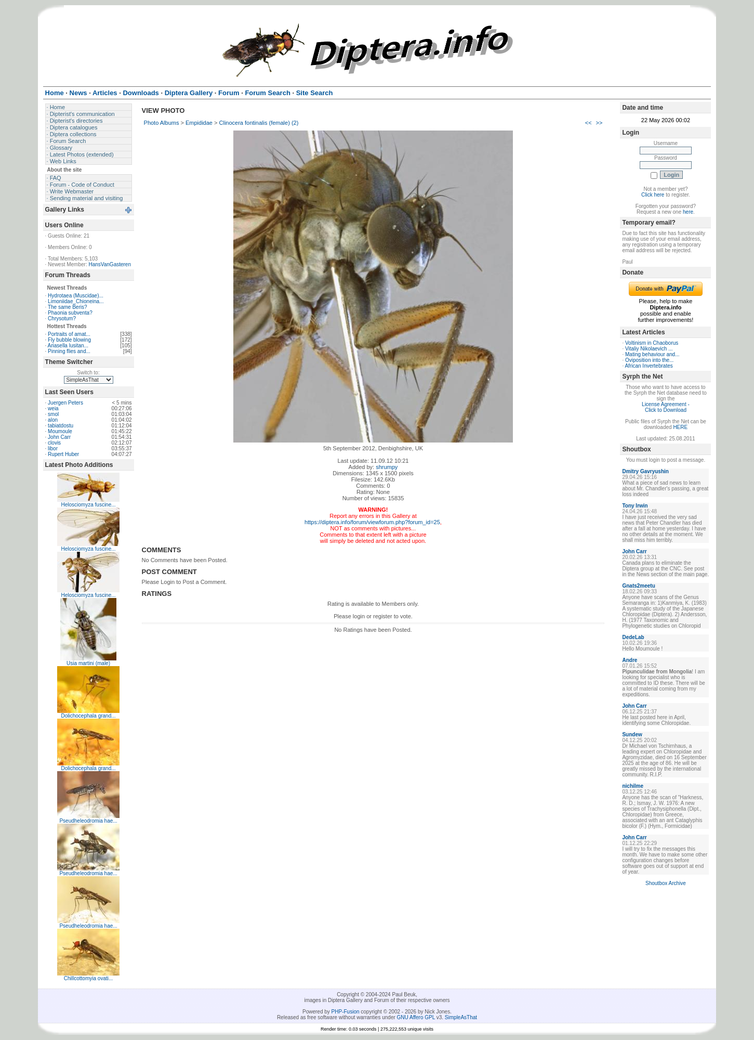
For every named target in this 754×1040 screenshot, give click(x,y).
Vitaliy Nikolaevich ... (649, 349)
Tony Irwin (634, 506)
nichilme (632, 786)
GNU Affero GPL (416, 1017)
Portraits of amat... (69, 334)
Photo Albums (161, 123)
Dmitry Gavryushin (645, 471)
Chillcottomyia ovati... (88, 978)
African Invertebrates (648, 366)
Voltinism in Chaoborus (651, 343)
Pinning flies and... (69, 351)
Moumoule (60, 431)
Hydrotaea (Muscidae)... (75, 295)
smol (53, 414)
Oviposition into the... (649, 360)
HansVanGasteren (109, 264)
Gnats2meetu (638, 586)
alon (53, 420)
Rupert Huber (63, 454)
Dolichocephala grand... (88, 716)
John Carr (59, 437)
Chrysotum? (62, 318)
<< (588, 123)
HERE (680, 427)
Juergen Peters (65, 403)
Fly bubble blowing (69, 340)
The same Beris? (67, 307)
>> (599, 123)
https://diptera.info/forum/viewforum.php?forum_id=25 (372, 522)
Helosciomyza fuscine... (88, 505)
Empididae (199, 123)
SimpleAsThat (461, 1017)
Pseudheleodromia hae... (88, 821)
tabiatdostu (60, 425)
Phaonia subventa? (70, 313)
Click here (652, 195)
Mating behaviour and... (652, 354)
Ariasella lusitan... (68, 345)
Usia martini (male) (88, 663)
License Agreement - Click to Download (666, 407)
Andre (629, 660)
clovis (54, 443)
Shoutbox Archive (665, 883)
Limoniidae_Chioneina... (75, 301)
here (688, 212)
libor (53, 448)
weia (53, 408)
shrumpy (387, 467)
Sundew (632, 734)
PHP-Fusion (346, 1012)
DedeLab (633, 637)
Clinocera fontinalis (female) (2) (259, 123)
